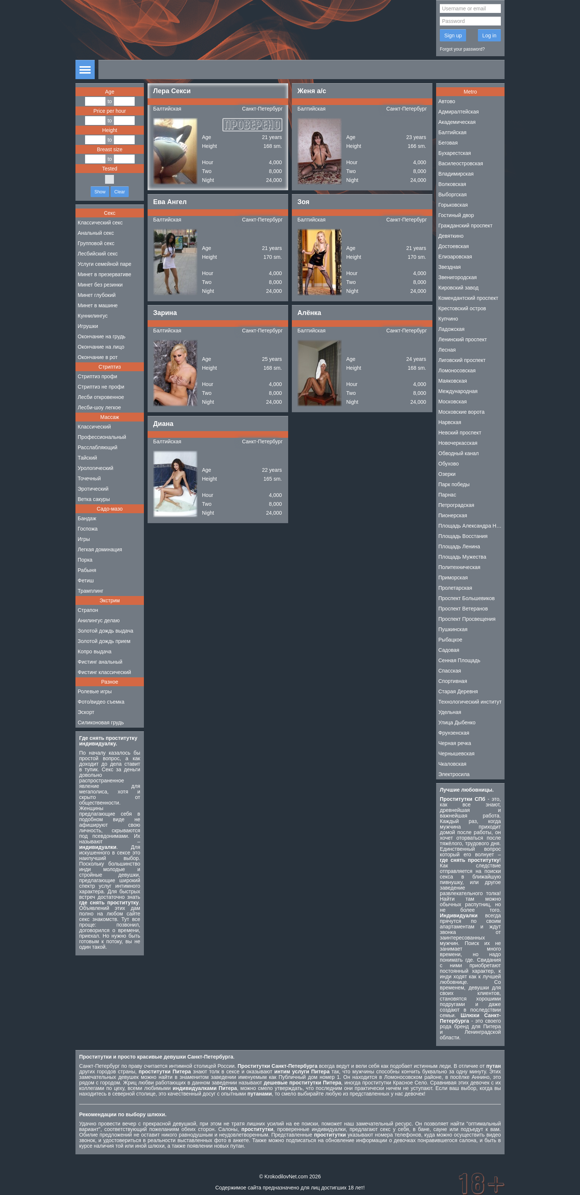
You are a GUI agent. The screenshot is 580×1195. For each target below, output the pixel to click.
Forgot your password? (462, 49)
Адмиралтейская (458, 112)
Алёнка (309, 312)
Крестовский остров (462, 308)
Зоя (303, 202)
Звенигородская (457, 277)
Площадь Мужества (462, 557)
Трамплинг (90, 591)
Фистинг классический (104, 672)
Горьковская (453, 205)
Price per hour (110, 111)
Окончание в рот (98, 357)
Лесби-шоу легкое (99, 407)
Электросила (454, 774)
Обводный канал (458, 453)
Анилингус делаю (98, 620)
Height (109, 130)
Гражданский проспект (465, 225)
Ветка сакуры (94, 499)
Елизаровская (455, 257)
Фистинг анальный (100, 662)
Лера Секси (172, 91)
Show (99, 191)
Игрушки (88, 326)
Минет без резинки (100, 285)
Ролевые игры (95, 691)
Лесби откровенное (101, 397)
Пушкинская (453, 629)
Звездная (449, 267)
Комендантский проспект (468, 298)
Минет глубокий (97, 295)
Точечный (89, 478)
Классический (94, 427)
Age (109, 92)
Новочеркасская (458, 443)
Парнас (447, 495)
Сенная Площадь (459, 660)
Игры (84, 539)
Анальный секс (96, 233)
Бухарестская (454, 153)
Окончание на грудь (101, 336)
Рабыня (87, 570)
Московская (452, 401)
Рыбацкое (450, 640)
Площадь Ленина (459, 546)
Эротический (93, 489)
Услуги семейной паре (104, 264)
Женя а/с (311, 91)
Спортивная (452, 681)
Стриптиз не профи (101, 387)
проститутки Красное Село (394, 1083)
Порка (85, 560)
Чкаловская (452, 764)
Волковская (452, 184)
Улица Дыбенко (457, 722)
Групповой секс (96, 243)
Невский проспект (459, 433)
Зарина (165, 312)
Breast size (109, 149)
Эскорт (86, 712)
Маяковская (452, 381)
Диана (163, 423)
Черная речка (454, 743)
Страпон (88, 610)
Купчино (448, 319)
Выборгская (452, 194)
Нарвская (449, 422)
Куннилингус (93, 316)
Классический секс (100, 223)
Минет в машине (98, 305)
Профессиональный (102, 437)
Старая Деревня (458, 691)
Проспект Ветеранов (463, 609)
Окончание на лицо (101, 347)
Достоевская (453, 246)
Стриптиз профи (97, 376)
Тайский (87, 458)
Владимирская (455, 174)
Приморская (453, 577)
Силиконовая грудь (101, 722)
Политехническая (459, 567)
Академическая (457, 122)
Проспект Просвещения (467, 619)
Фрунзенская (453, 733)
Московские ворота (461, 412)
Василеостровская (460, 163)
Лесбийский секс (98, 254)
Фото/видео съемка (101, 702)
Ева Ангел (170, 202)
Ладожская (451, 329)
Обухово (448, 464)
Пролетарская (455, 588)
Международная (458, 391)
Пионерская (452, 515)
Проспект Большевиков (466, 598)
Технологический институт (470, 702)
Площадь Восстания (463, 536)
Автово (446, 101)
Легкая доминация (100, 549)
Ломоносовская (457, 370)
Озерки (447, 474)
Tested (109, 169)
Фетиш (86, 580)
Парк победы (454, 484)
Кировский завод (458, 288)
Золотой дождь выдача (105, 631)
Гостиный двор (456, 215)
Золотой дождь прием (104, 641)
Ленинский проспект (462, 339)
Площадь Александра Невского (471, 526)
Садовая (448, 650)
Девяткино (450, 236)
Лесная (447, 350)
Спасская (449, 671)
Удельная (449, 712)
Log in (489, 35)
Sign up (453, 35)
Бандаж (87, 518)
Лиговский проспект (462, 360)
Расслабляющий (97, 447)
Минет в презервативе (104, 274)
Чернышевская (456, 753)
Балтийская (167, 109)
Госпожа (88, 529)
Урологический (95, 468)
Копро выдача (94, 651)
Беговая (448, 143)
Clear (119, 191)
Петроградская (456, 505)
